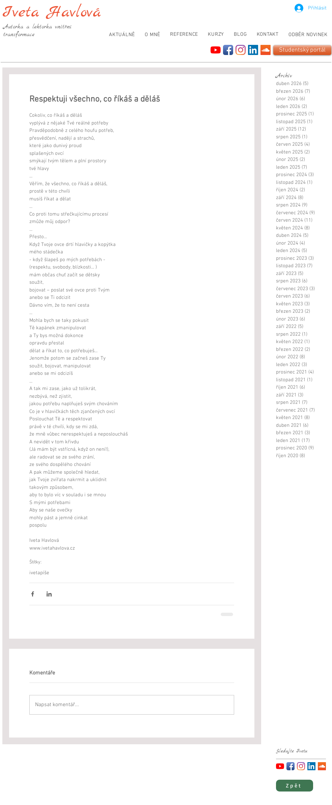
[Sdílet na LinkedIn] (49, 594)
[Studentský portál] (302, 50)
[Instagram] (241, 50)
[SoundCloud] (265, 50)
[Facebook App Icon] (228, 50)
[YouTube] (216, 50)
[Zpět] (294, 786)
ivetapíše (39, 573)
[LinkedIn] (253, 50)
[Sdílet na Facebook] (32, 594)
